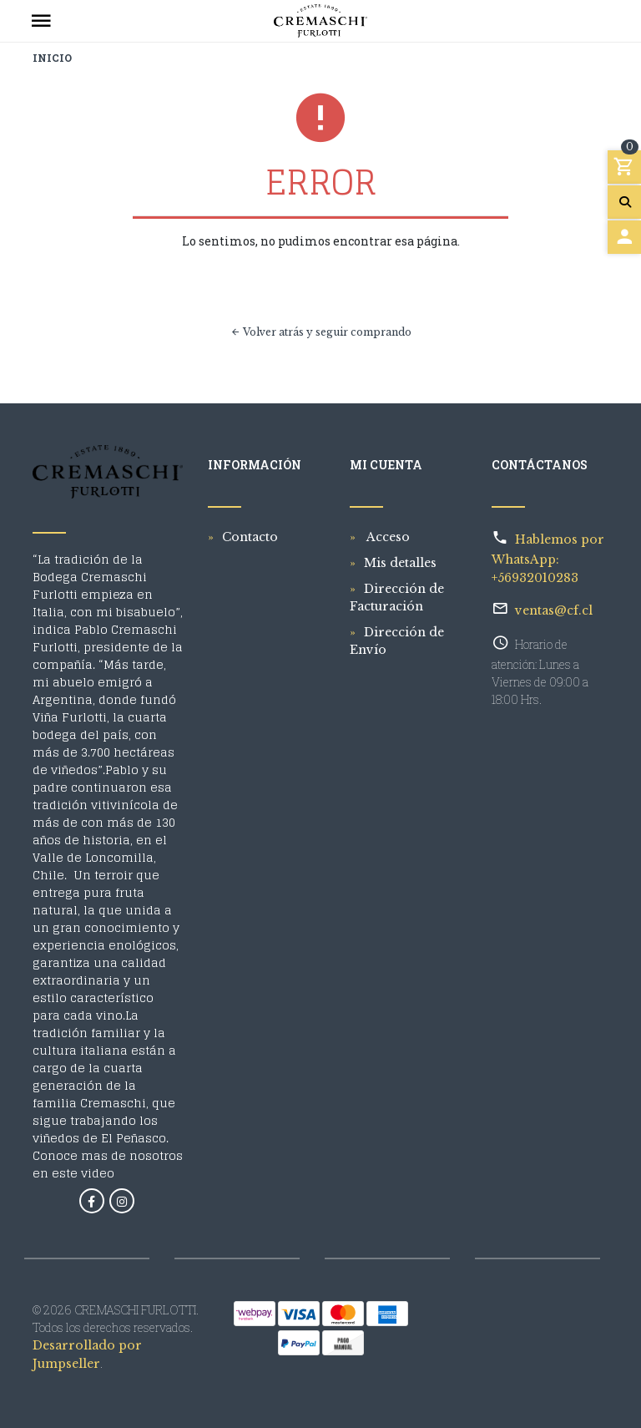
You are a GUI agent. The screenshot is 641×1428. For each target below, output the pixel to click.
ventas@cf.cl (554, 610)
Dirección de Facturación (397, 597)
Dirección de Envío (397, 641)
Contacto (250, 536)
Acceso (387, 536)
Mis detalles (400, 562)
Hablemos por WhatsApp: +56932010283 (548, 558)
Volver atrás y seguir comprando (320, 332)
